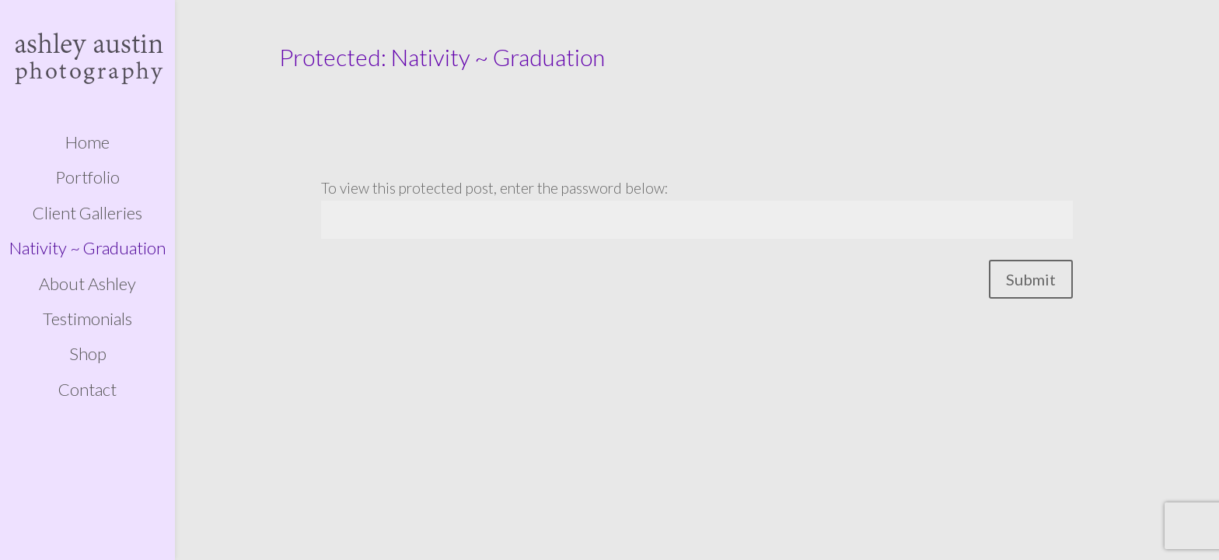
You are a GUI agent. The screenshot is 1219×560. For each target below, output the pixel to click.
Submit (1031, 279)
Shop (88, 354)
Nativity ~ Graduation (87, 248)
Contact (87, 390)
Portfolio (87, 177)
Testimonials (87, 319)
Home (87, 142)
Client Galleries (87, 213)
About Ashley (87, 284)
